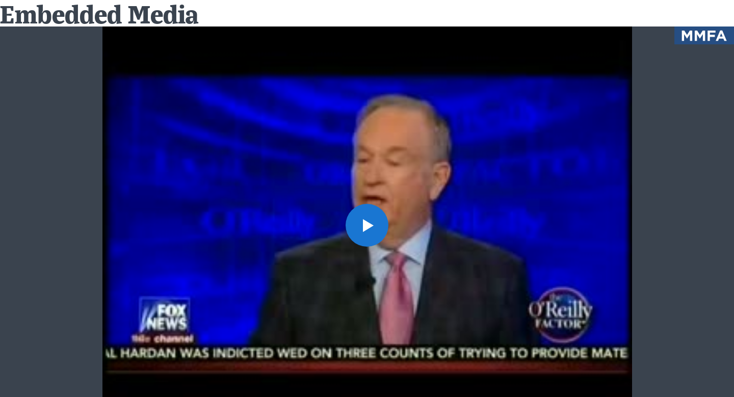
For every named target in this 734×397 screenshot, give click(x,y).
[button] (367, 225)
